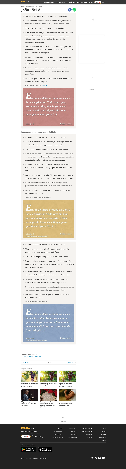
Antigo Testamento (49, 2)
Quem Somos (102, 437)
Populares (89, 434)
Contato (104, 431)
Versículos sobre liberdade (32, 357)
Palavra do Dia (73, 434)
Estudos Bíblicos (58, 434)
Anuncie (104, 440)
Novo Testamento (62, 2)
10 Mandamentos (58, 431)
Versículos (72, 2)
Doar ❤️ (25, 436)
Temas (104, 428)
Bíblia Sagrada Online (28, 2)
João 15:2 (72, 362)
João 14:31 (25, 362)
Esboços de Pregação (57, 437)
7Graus (30, 458)
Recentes (89, 437)
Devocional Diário (72, 437)
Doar (98, 2)
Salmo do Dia (73, 431)
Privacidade (103, 434)
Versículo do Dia (73, 428)
